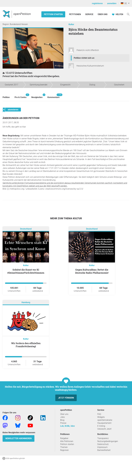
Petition (6, 97)
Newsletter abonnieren (18, 438)
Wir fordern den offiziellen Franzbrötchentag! (25, 345)
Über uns (64, 414)
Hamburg (26, 302)
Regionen (64, 450)
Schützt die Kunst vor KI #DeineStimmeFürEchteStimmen (25, 271)
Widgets (101, 417)
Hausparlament (104, 423)
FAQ (99, 414)
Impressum (102, 447)
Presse (63, 423)
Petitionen (75, 14)
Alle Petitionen (66, 441)
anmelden (111, 3)
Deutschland (26, 229)
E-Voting (101, 426)
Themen (64, 447)
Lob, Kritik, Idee (67, 426)
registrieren (97, 3)
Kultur (71, 24)
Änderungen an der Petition (21, 118)
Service (89, 14)
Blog (62, 420)
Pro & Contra (20, 96)
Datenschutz (103, 444)
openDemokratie (104, 420)
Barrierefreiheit (103, 450)
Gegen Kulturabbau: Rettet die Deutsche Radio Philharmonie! (91, 271)
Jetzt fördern (66, 398)
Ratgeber (64, 438)
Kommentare (53, 96)
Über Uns (103, 14)
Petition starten (53, 14)
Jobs (62, 417)
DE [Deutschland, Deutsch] (124, 3)
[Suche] (128, 14)
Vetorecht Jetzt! (104, 429)
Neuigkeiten (37, 96)
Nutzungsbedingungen (107, 441)
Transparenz (103, 438)
